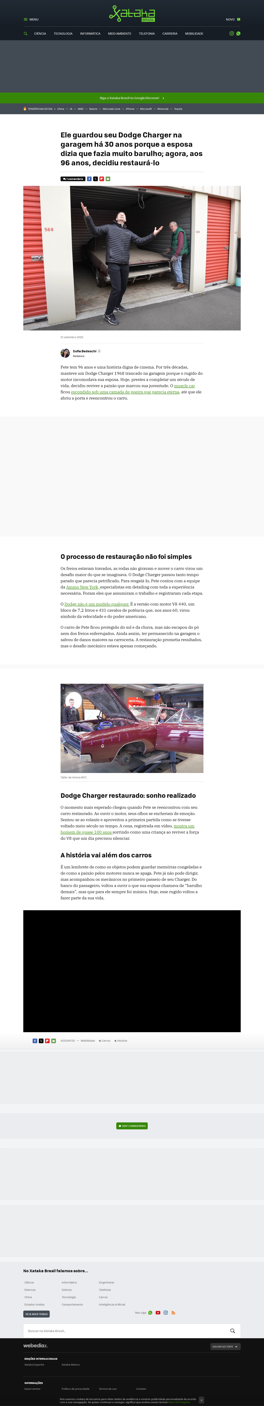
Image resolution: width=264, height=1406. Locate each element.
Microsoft (146, 109)
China (60, 109)
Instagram (231, 33)
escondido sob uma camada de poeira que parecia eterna (125, 392)
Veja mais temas (36, 1314)
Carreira (169, 33)
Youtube (158, 1312)
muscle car (184, 385)
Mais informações (179, 1402)
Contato (141, 1389)
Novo (230, 19)
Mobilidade (194, 33)
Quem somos (32, 1389)
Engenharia (106, 1282)
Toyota (178, 109)
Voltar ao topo (223, 1346)
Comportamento (72, 1304)
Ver (134, 1126)
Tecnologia (63, 33)
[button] (86, 351)
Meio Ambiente (119, 33)
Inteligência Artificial (112, 1304)
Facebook (89, 179)
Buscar (232, 1330)
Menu (34, 19)
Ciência (40, 33)
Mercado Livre (111, 109)
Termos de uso (108, 1389)
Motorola (162, 109)
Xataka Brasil (132, 13)
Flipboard (101, 179)
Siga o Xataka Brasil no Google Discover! (129, 98)
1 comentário (75, 179)
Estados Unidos (34, 1304)
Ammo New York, (83, 587)
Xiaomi (93, 109)
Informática (90, 33)
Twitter (95, 179)
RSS (173, 1312)
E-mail (108, 179)
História (122, 1040)
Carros (106, 1040)
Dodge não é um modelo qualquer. (96, 604)
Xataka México (71, 1364)
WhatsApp (238, 33)
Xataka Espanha (34, 1364)
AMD (80, 109)
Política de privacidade (75, 1389)
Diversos (30, 1290)
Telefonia (147, 33)
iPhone (130, 109)
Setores (67, 1290)
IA (71, 109)
